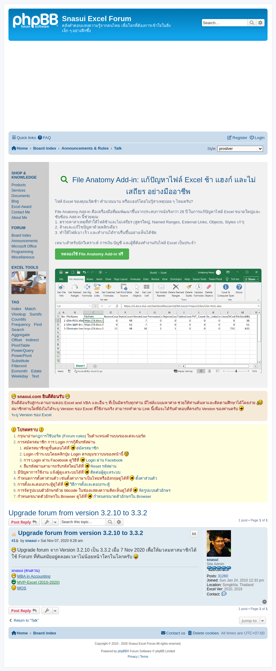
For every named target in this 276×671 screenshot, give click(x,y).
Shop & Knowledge (24, 175)
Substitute (20, 360)
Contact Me (20, 212)
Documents (20, 196)
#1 (13, 541)
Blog (15, 201)
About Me (19, 218)
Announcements (24, 241)
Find (38, 324)
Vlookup (18, 314)
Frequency (20, 324)
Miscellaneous (22, 257)
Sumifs (36, 314)
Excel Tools (24, 267)
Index (16, 308)
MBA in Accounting (33, 576)
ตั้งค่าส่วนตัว (146, 478)
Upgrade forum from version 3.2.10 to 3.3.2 (77, 513)
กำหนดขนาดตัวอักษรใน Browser (122, 496)
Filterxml (19, 366)
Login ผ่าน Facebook (104, 460)
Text (35, 376)
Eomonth (19, 371)
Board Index (21, 235)
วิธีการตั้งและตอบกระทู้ (90, 484)
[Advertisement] (138, 86)
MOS (21, 588)
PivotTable (20, 345)
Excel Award (21, 207)
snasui (212, 560)
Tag (15, 302)
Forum (18, 228)
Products (18, 185)
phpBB (122, 651)
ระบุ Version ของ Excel (31, 415)
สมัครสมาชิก (87, 448)
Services (18, 190)
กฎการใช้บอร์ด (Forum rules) (60, 436)
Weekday (19, 376)
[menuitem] (44, 137)
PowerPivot (21, 355)
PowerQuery (22, 350)
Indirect (32, 340)
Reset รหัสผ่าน (103, 466)
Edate (36, 371)
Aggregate (20, 334)
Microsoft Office (24, 246)
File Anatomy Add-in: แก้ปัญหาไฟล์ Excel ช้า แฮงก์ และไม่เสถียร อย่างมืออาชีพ (158, 186)
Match (30, 308)
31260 (223, 576)
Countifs (18, 319)
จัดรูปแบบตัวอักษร (154, 490)
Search (17, 329)
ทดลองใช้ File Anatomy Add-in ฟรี (92, 254)
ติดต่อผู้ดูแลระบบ (105, 472)
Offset (16, 340)
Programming (22, 252)
